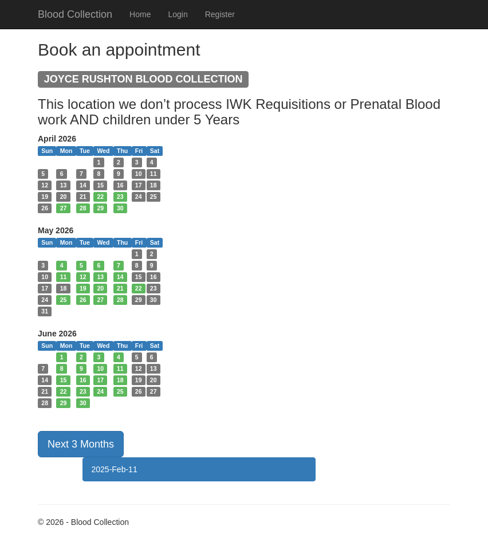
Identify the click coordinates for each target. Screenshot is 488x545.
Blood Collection (75, 14)
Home (140, 14)
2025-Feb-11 (114, 469)
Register (220, 14)
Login (177, 14)
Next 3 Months (81, 444)
